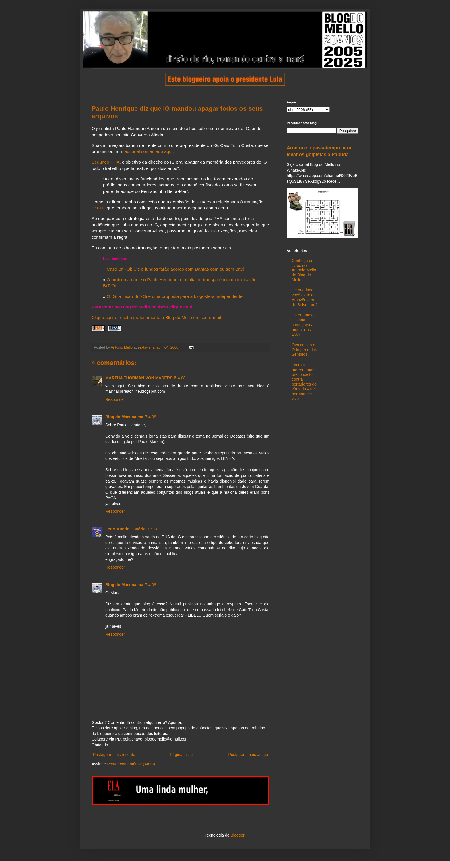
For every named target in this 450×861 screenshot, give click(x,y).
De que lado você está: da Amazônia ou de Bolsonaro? (305, 297)
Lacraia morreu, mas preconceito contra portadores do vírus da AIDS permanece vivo (304, 382)
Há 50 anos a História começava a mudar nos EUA (304, 325)
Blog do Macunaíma (124, 417)
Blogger (237, 835)
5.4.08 (179, 378)
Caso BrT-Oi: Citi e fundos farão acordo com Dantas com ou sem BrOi (175, 269)
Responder (115, 399)
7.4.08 (150, 417)
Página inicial (182, 754)
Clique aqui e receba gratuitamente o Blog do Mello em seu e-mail (156, 317)
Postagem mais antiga (248, 754)
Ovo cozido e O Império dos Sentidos (304, 350)
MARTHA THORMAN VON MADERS (138, 378)
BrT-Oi (98, 207)
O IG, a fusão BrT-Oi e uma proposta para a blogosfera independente (175, 296)
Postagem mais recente (114, 754)
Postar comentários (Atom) (131, 764)
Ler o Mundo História (125, 529)
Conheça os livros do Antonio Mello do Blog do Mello (304, 270)
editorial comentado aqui (149, 151)
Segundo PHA (106, 162)
